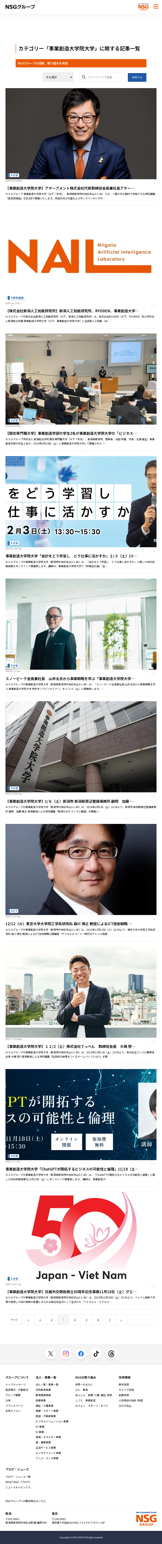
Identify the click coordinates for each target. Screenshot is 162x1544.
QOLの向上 (125, 1405)
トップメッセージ (15, 1384)
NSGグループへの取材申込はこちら (25, 1501)
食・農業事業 (43, 1442)
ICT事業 (40, 1426)
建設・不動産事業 (46, 1416)
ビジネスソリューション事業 (52, 1421)
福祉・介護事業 (44, 1405)
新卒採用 (124, 1384)
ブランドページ (14, 1405)
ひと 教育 (81, 1389)
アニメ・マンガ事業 (47, 1458)
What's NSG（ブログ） (18, 1482)
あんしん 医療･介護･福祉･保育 (93, 1395)
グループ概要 (12, 1395)
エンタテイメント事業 (48, 1453)
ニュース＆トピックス (18, 1487)
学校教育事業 (43, 1389)
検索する (137, 77)
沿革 (8, 1400)
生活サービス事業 (46, 1447)
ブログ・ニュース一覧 (18, 1476)
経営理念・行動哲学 (16, 1389)
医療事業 (41, 1400)
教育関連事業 (43, 1395)
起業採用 (124, 1395)
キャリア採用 (126, 1389)
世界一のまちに (84, 1384)
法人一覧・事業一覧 (47, 1384)
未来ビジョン (13, 1410)
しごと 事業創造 (85, 1400)
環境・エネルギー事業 (48, 1437)
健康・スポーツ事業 (47, 1410)
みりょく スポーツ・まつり (91, 1405)
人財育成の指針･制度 (131, 1400)
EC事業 (40, 1432)
